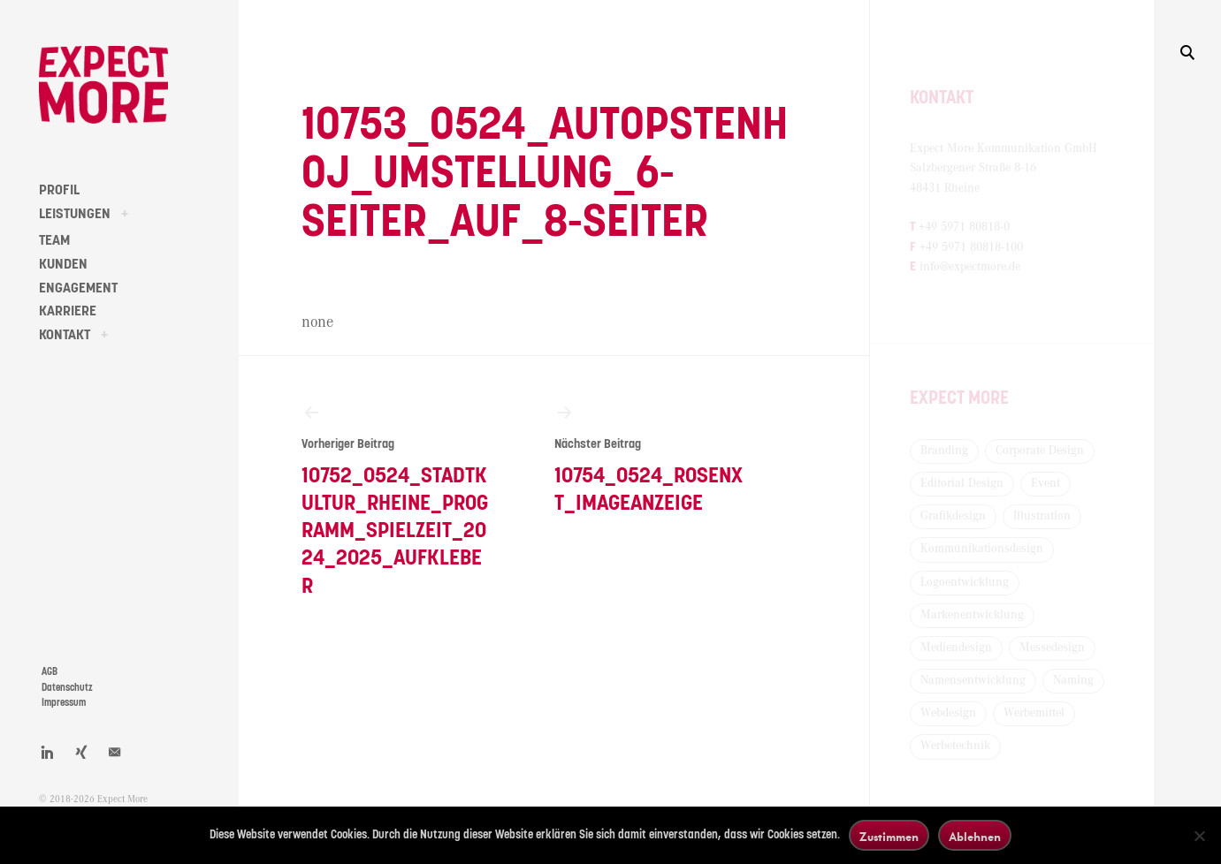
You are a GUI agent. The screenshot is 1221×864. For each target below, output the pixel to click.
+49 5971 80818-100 (971, 247)
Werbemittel (1034, 713)
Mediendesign (956, 647)
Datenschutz (67, 688)
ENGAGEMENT (78, 288)
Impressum (64, 703)
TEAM (54, 240)
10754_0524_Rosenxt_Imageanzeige (649, 458)
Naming (1073, 680)
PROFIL (59, 190)
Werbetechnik (955, 745)
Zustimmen (889, 836)
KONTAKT (64, 335)
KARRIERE (67, 311)
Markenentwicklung (972, 615)
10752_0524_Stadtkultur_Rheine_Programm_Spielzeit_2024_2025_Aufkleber (396, 499)
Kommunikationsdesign (981, 548)
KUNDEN (63, 264)
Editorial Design (962, 483)
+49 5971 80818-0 (964, 227)
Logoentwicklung (964, 582)
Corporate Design (1040, 450)
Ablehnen (975, 836)
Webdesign (948, 713)
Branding (944, 450)
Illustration (1042, 516)
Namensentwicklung (973, 680)
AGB (49, 672)
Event (1045, 483)
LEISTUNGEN (75, 214)
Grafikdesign (953, 516)
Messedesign (1052, 647)
